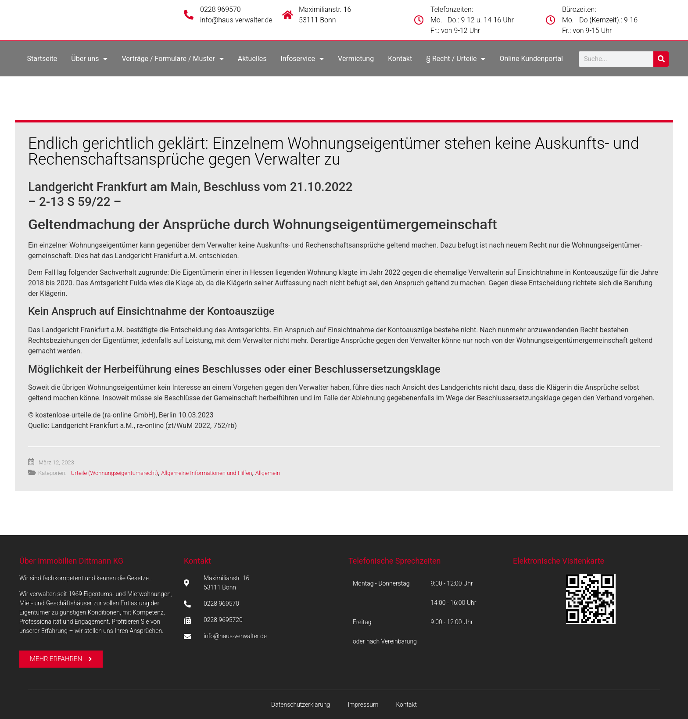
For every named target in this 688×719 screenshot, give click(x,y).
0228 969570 (220, 9)
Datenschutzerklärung (300, 704)
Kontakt (400, 58)
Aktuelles (252, 58)
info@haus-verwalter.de (236, 20)
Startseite (42, 58)
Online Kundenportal (531, 58)
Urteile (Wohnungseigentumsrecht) (114, 473)
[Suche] (661, 59)
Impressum (363, 704)
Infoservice (302, 59)
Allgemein (267, 473)
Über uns (89, 59)
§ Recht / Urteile (455, 59)
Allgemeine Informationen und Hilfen (206, 473)
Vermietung (356, 58)
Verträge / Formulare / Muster (172, 59)
